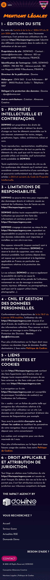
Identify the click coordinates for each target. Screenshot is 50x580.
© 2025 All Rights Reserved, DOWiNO (18, 564)
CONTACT (9, 559)
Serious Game (10, 529)
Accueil (6, 523)
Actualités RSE (10, 534)
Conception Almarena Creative (15, 570)
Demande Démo (11, 539)
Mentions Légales (10, 575)
